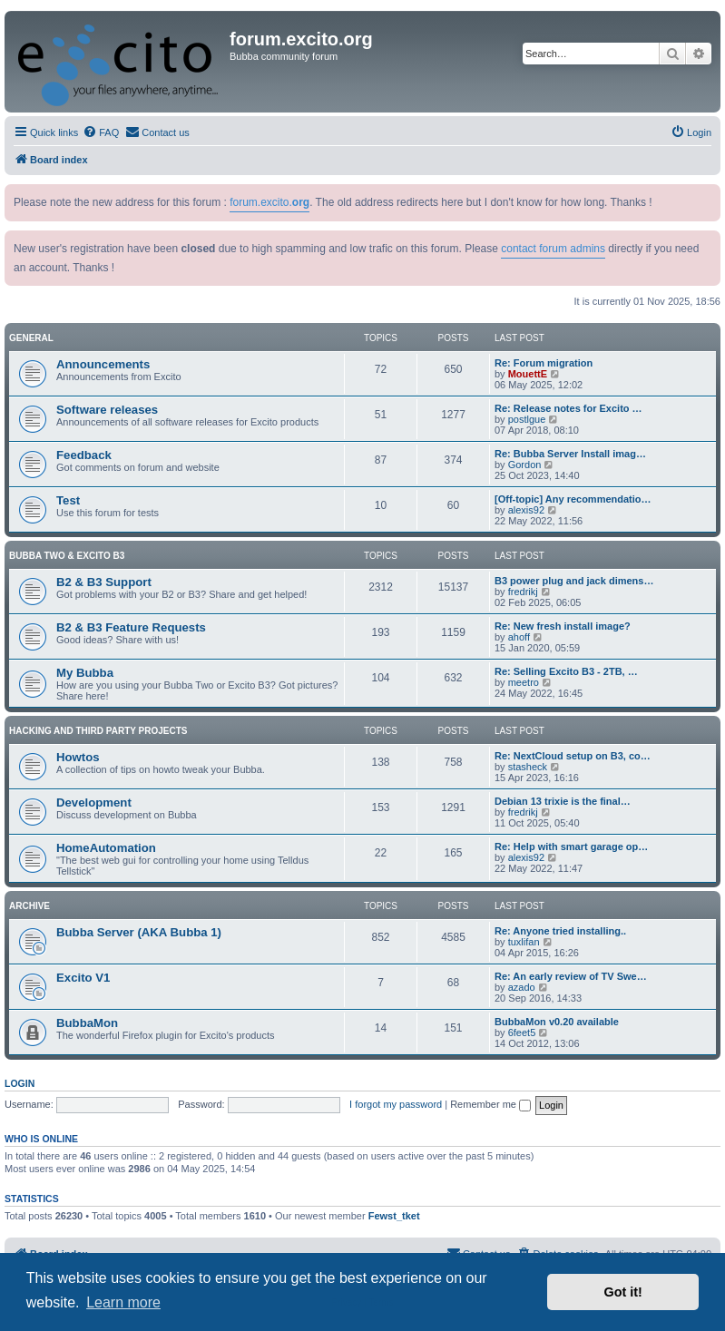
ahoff (519, 636)
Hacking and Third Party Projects (98, 731)
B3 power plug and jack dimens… (574, 580)
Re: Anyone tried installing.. (560, 930)
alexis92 (526, 509)
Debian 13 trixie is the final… (563, 801)
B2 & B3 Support (104, 582)
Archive (29, 906)
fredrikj (523, 591)
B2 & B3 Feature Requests (131, 627)
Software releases (107, 409)
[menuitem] (101, 132)
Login (19, 1083)
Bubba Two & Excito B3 (66, 556)
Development (94, 802)
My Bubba (84, 673)
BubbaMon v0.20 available (557, 1021)
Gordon (525, 464)
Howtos (78, 757)
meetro (523, 682)
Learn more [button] (123, 1302)
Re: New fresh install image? (563, 626)
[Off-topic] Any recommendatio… (573, 499)
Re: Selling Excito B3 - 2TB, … (566, 671)
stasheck (527, 766)
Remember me (490, 1104)
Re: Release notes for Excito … (568, 408)
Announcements (103, 364)
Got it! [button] (623, 1292)
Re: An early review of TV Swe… (571, 976)
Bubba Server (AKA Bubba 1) (138, 932)
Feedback (84, 455)
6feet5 (522, 1032)
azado (521, 987)
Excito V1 (83, 977)
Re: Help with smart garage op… (571, 846)
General (31, 338)
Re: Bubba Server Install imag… (570, 453)
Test (68, 500)
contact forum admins (553, 248)
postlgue (527, 419)
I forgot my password (395, 1104)
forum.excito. (269, 202)
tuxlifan (524, 941)
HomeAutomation (106, 848)
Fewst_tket (394, 1215)
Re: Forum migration (544, 362)
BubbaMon (87, 1023)
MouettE (527, 373)
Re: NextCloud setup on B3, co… (573, 755)
